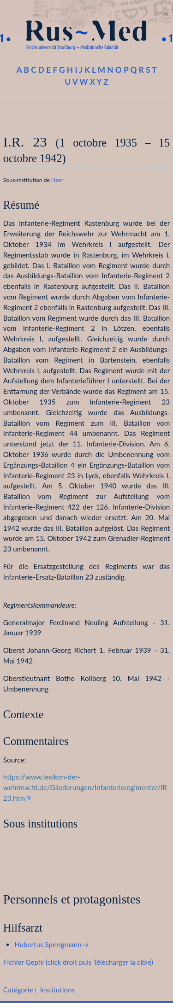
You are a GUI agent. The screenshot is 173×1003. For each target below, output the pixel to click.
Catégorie (18, 989)
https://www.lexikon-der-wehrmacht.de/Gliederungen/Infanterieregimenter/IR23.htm (85, 787)
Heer (57, 179)
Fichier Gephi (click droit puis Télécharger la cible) (78, 962)
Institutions (57, 989)
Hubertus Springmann (47, 944)
